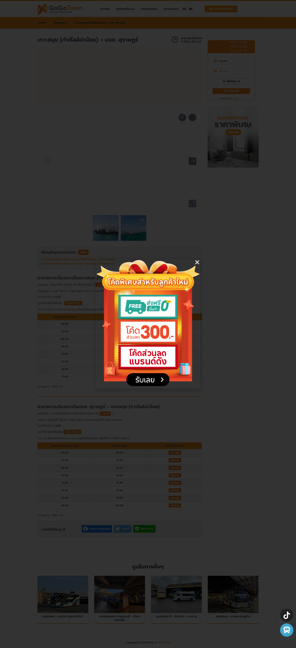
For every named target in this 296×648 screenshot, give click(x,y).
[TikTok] (286, 615)
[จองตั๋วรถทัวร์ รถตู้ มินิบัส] (286, 630)
